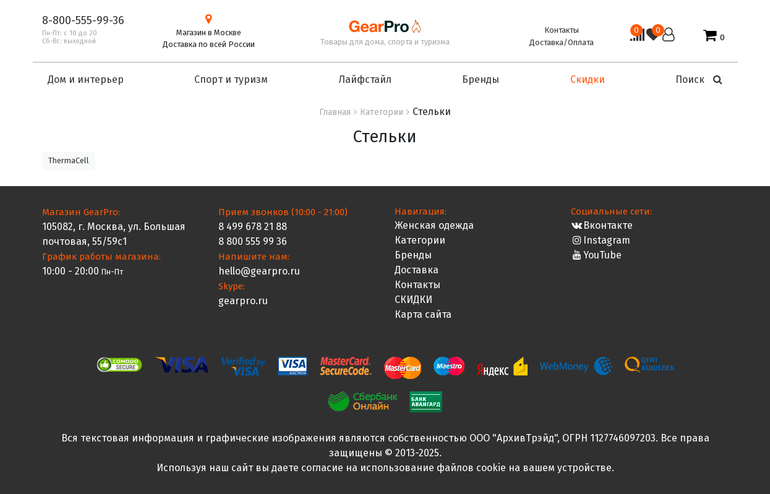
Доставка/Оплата (561, 42)
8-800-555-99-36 (83, 20)
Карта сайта (423, 314)
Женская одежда (434, 225)
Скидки (587, 79)
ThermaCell (68, 160)
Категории (420, 240)
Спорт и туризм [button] (231, 79)
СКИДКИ (413, 299)
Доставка (416, 270)
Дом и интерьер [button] (86, 79)
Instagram (601, 240)
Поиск (698, 79)
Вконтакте (602, 225)
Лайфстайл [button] (365, 79)
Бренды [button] (480, 79)
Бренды (413, 255)
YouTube (596, 255)
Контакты (561, 30)
